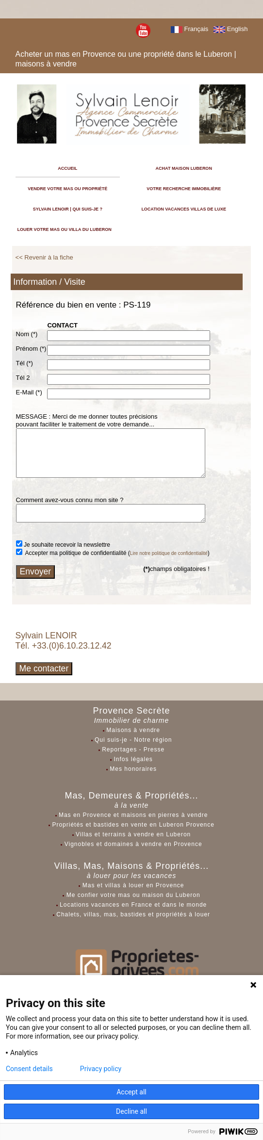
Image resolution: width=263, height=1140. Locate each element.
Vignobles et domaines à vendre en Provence (133, 844)
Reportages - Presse (133, 749)
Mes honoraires (133, 768)
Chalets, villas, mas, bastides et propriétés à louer (133, 914)
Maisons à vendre (133, 730)
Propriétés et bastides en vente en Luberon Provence (133, 824)
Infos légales (133, 759)
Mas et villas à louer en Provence (133, 885)
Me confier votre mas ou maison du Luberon (133, 895)
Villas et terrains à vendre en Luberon (133, 834)
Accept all (131, 1092)
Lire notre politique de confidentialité (169, 553)
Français (189, 29)
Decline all (131, 1111)
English (230, 29)
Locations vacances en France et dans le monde (133, 904)
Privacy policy (100, 1069)
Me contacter (44, 668)
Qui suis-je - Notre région (133, 739)
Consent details (29, 1069)
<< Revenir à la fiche (44, 257)
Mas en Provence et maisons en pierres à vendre (133, 815)
